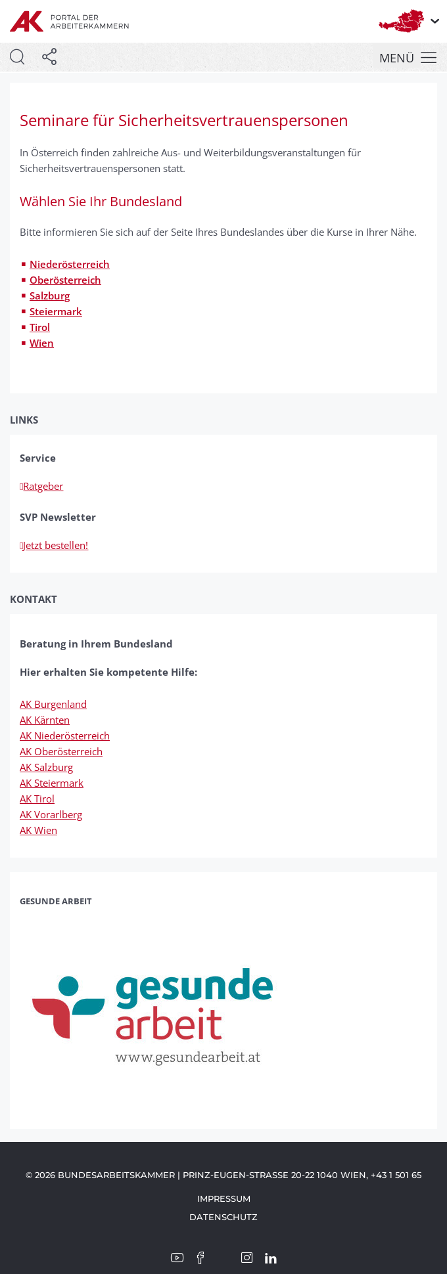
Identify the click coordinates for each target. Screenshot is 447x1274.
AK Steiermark (51, 782)
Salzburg (50, 295)
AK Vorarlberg (51, 814)
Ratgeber (41, 486)
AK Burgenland (53, 704)
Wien (42, 342)
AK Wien (38, 830)
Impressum (223, 1198)
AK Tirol (37, 798)
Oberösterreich (65, 279)
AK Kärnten (45, 719)
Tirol (40, 327)
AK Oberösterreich (61, 751)
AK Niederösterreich (65, 735)
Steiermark (56, 311)
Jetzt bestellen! (54, 545)
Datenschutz (223, 1217)
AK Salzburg (46, 767)
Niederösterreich (70, 264)
